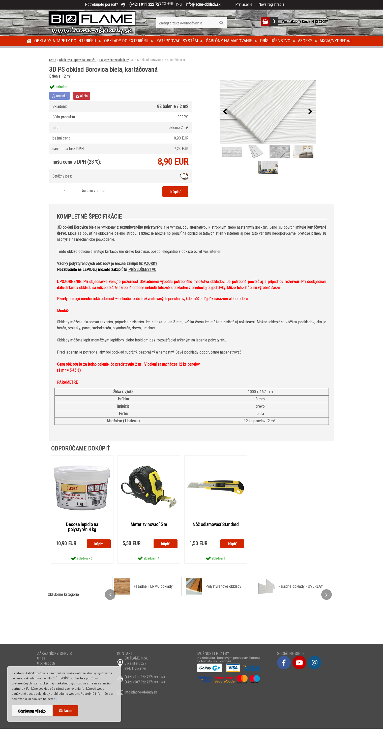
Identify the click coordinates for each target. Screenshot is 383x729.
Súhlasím (65, 711)
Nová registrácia (271, 4)
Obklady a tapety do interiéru (65, 40)
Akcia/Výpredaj (335, 40)
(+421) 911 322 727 (155, 4)
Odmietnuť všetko (32, 711)
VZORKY (150, 263)
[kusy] (65, 190)
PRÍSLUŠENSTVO (142, 269)
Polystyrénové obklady (114, 60)
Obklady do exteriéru (126, 40)
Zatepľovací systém (177, 40)
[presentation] (225, 112)
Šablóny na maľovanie (229, 40)
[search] (221, 23)
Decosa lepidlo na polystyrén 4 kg (82, 527)
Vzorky (305, 40)
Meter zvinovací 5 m (149, 524)
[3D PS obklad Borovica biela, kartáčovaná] (268, 112)
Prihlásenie (243, 4)
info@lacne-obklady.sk (201, 4)
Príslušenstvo (275, 40)
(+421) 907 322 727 (138, 682)
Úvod (52, 60)
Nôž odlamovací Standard (216, 524)
